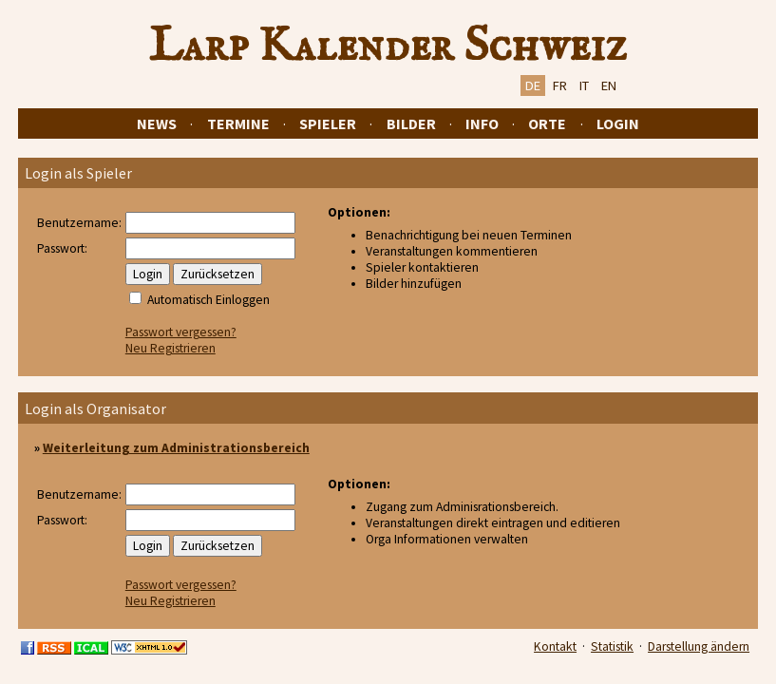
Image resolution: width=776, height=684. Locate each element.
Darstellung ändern (698, 646)
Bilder (411, 123)
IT (584, 85)
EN (608, 85)
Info (482, 123)
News (157, 123)
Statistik (612, 646)
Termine (238, 123)
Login (617, 123)
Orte (547, 123)
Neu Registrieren (170, 348)
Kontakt (555, 646)
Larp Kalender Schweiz (388, 46)
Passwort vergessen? (181, 332)
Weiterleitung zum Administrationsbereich (176, 448)
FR (560, 85)
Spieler (327, 123)
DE (532, 85)
